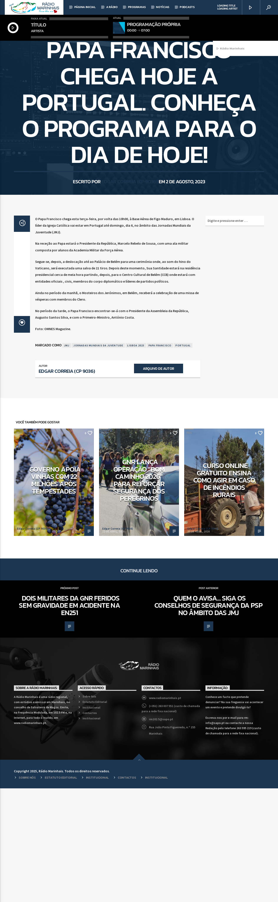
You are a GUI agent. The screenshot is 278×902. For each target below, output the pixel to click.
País (139, 99)
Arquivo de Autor (158, 482)
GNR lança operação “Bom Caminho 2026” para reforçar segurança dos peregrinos (139, 593)
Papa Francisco (160, 459)
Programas (137, 7)
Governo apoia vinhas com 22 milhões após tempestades (55, 594)
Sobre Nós (89, 810)
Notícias (162, 7)
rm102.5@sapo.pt (161, 833)
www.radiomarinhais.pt (165, 812)
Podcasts (187, 7)
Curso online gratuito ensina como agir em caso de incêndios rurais (224, 594)
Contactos (90, 826)
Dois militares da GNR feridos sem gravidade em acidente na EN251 (69, 719)
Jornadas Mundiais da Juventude (98, 459)
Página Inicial (85, 7)
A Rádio (111, 7)
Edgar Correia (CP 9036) (129, 251)
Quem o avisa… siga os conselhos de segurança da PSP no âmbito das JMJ (208, 719)
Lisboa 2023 (135, 459)
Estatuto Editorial (95, 815)
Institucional (91, 821)
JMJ (67, 459)
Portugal (183, 459)
